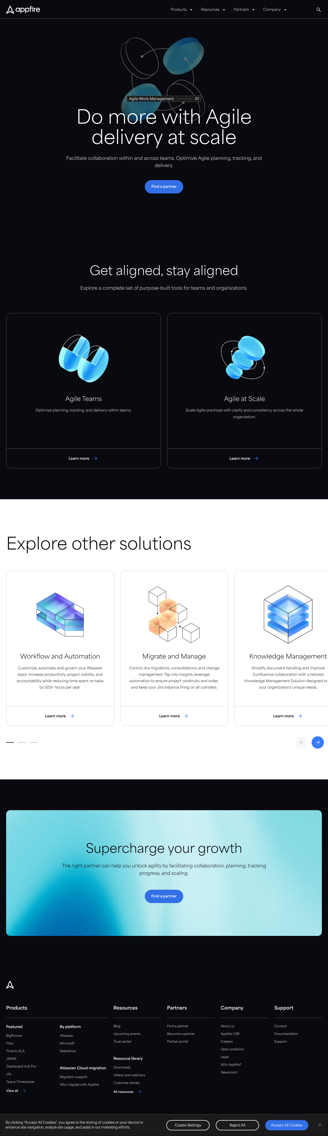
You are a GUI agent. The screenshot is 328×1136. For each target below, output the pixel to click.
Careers (227, 1041)
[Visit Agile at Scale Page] (244, 390)
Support (280, 1041)
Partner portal (177, 1041)
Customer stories (127, 1083)
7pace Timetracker (20, 1082)
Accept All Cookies (287, 1125)
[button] (164, 186)
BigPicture (14, 1035)
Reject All (237, 1125)
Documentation (286, 1034)
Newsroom (229, 1072)
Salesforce (68, 1051)
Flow (10, 1043)
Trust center (123, 1041)
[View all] (16, 1091)
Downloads (122, 1067)
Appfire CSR (230, 1034)
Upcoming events (127, 1034)
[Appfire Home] (23, 10)
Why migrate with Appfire (79, 1084)
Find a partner (178, 1026)
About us (227, 1026)
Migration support (73, 1077)
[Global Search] (319, 10)
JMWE (11, 1059)
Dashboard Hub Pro (21, 1066)
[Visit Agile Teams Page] (83, 390)
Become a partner (181, 1034)
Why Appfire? (231, 1064)
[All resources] (128, 1092)
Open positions (232, 1049)
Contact (280, 1026)
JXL (9, 1074)
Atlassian (66, 1035)
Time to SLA (15, 1051)
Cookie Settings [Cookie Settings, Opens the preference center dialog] (188, 1125)
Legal (225, 1057)
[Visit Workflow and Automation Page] (60, 648)
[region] (164, 1125)
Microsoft (67, 1043)
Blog (117, 1026)
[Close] (319, 1124)
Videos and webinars (129, 1075)
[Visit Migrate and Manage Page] (174, 648)
